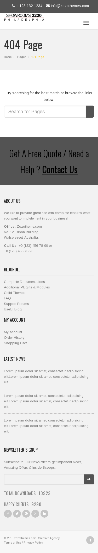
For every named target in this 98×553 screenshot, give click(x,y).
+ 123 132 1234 (26, 6)
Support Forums (16, 304)
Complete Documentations (24, 282)
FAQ (7, 298)
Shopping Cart (15, 343)
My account (13, 332)
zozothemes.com (25, 538)
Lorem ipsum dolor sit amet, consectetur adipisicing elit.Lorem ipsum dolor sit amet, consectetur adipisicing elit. (46, 376)
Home (7, 56)
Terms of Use (12, 542)
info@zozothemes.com (67, 6)
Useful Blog (13, 309)
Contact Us (60, 169)
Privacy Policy (33, 542)
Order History (14, 338)
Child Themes (14, 293)
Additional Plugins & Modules (27, 287)
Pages (21, 56)
